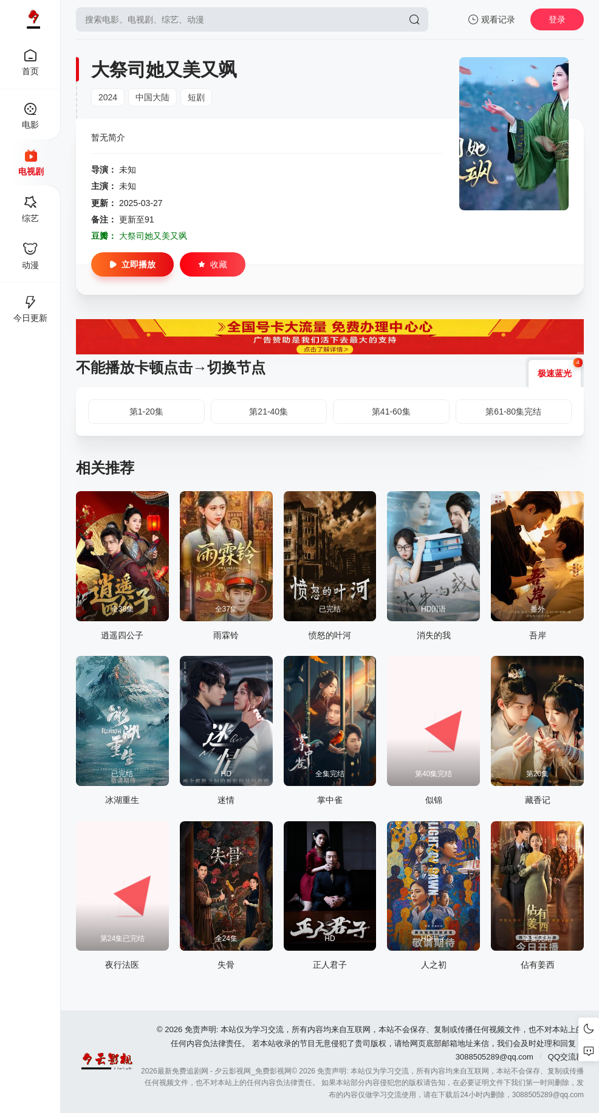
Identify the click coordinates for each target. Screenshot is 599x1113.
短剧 (196, 97)
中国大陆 (152, 97)
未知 (127, 169)
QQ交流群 (566, 1056)
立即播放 (132, 264)
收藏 (212, 264)
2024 (107, 97)
